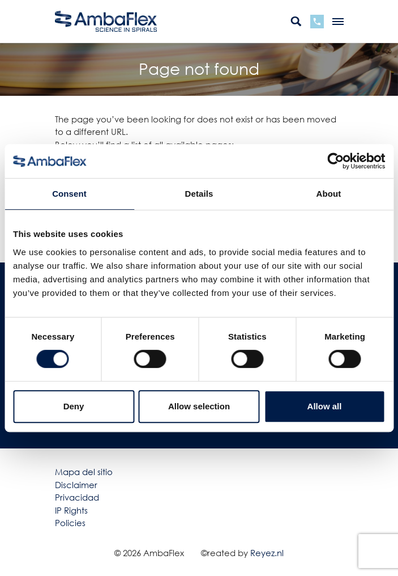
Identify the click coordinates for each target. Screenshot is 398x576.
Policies (70, 523)
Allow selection (199, 406)
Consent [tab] (69, 193)
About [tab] (328, 193)
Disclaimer (76, 485)
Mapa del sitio (84, 472)
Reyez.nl (267, 553)
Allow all (324, 406)
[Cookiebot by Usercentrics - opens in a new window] (335, 161)
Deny (73, 406)
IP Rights (71, 510)
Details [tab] (199, 193)
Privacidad (77, 497)
